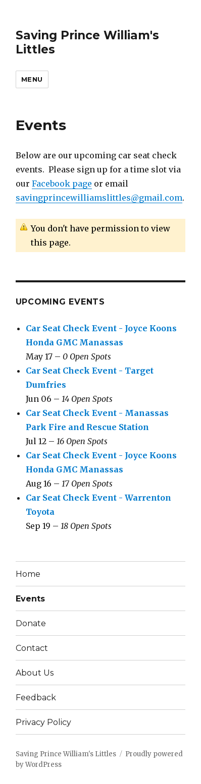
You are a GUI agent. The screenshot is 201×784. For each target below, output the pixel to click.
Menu (32, 79)
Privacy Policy (43, 722)
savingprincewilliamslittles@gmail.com (99, 198)
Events (30, 599)
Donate (31, 623)
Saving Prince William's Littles (66, 754)
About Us (35, 673)
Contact (32, 648)
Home (28, 574)
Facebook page (62, 183)
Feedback (36, 697)
